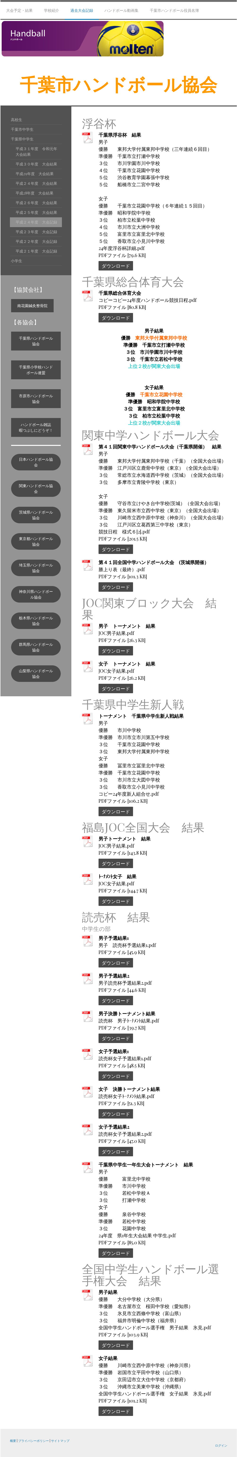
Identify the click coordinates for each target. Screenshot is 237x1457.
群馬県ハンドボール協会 (36, 647)
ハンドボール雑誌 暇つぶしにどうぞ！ (37, 427)
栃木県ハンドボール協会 (36, 620)
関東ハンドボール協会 (36, 488)
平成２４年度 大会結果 (36, 183)
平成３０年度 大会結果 (36, 163)
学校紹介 (51, 10)
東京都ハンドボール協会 (36, 541)
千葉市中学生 (22, 129)
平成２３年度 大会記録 (36, 231)
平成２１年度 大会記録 (36, 251)
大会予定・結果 (19, 10)
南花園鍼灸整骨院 (32, 305)
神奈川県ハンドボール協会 (36, 594)
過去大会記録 (81, 10)
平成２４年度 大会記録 (36, 222)
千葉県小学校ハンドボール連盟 (36, 369)
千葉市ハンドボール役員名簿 (174, 10)
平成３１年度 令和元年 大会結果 (38, 151)
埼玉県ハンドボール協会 (36, 567)
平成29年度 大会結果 (35, 173)
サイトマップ (60, 1441)
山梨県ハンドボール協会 (36, 673)
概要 (13, 1441)
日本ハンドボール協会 (36, 462)
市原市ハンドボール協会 (36, 398)
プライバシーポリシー (33, 1441)
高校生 (16, 119)
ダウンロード (116, 265)
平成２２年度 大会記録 (36, 241)
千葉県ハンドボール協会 (36, 341)
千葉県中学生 (22, 138)
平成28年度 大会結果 (34, 192)
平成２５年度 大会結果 (36, 212)
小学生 (16, 260)
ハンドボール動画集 (121, 10)
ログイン (221, 1445)
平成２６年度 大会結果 (36, 202)
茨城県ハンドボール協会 (36, 515)
